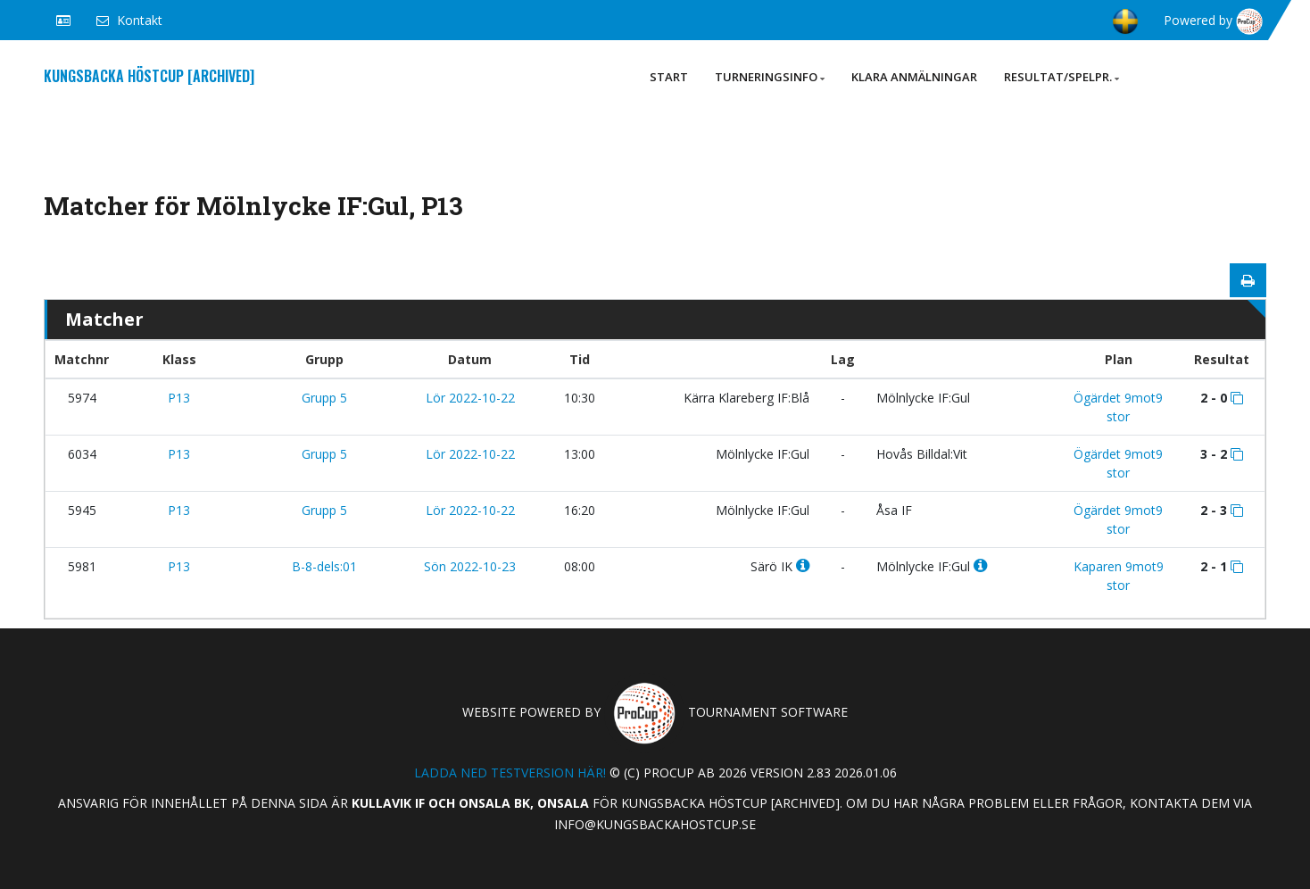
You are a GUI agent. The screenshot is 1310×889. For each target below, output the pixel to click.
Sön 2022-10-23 (470, 566)
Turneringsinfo (770, 77)
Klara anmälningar (914, 77)
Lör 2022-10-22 (470, 397)
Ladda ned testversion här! (510, 772)
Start (669, 77)
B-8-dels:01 (324, 566)
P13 (179, 397)
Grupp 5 (324, 397)
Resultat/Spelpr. (1061, 77)
